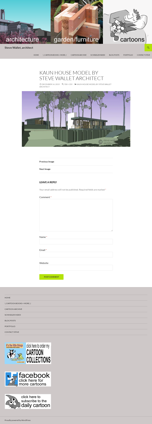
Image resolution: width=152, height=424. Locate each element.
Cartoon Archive (78, 55)
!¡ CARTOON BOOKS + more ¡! (55, 55)
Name (43, 236)
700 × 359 (68, 84)
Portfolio (128, 55)
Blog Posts (114, 55)
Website (43, 262)
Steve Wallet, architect (19, 47)
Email (43, 249)
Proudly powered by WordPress (18, 420)
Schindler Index (97, 55)
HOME (36, 55)
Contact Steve (143, 55)
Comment (45, 197)
